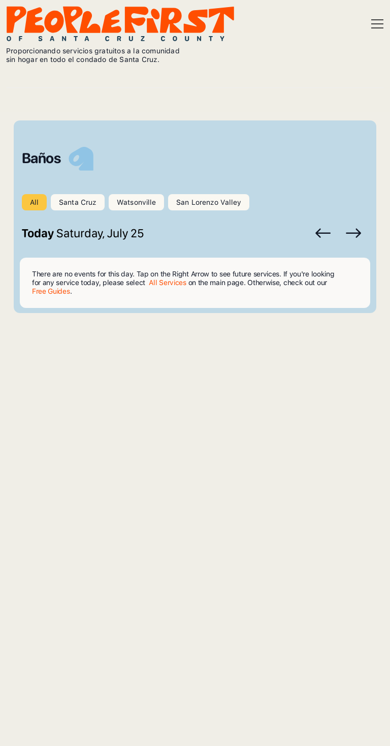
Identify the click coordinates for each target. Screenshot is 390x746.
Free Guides (51, 291)
